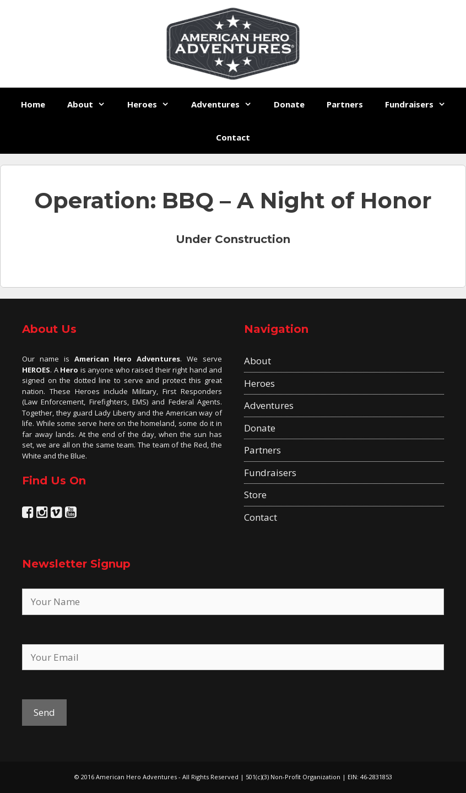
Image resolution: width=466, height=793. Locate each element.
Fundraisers (421, 104)
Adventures (227, 104)
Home (33, 104)
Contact (233, 137)
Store (255, 494)
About (91, 104)
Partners (345, 104)
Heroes (153, 104)
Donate (289, 104)
